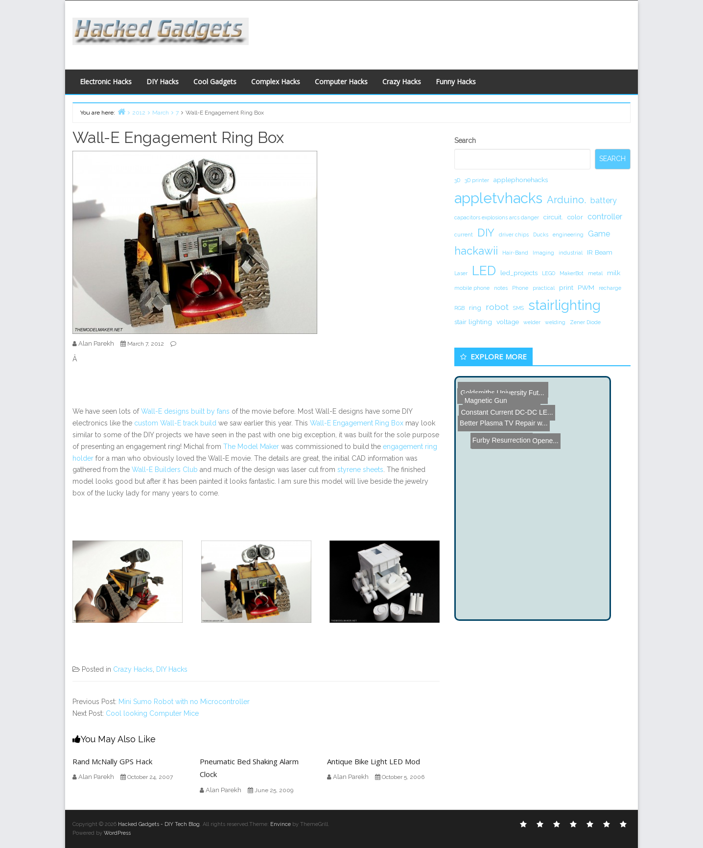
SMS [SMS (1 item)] (518, 308)
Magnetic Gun (479, 385)
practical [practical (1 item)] (544, 288)
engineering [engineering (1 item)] (568, 234)
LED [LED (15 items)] (484, 270)
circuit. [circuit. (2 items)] (553, 217)
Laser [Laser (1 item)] (461, 273)
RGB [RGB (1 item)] (459, 308)
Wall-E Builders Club (165, 469)
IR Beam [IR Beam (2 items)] (599, 252)
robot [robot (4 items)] (497, 307)
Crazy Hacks (401, 81)
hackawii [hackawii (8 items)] (476, 250)
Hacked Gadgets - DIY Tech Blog (159, 824)
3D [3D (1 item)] (457, 180)
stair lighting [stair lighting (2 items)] (473, 322)
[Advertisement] (447, 32)
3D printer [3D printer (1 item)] (477, 180)
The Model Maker (251, 446)
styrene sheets (360, 469)
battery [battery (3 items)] (603, 200)
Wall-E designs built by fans (185, 411)
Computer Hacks (341, 81)
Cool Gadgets (214, 81)
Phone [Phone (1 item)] (520, 288)
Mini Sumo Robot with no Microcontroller (184, 702)
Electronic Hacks (106, 81)
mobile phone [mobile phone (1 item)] (472, 288)
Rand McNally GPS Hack (112, 761)
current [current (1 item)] (463, 234)
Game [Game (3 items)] (599, 233)
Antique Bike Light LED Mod (373, 761)
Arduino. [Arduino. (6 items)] (566, 200)
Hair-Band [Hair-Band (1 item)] (515, 253)
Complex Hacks (275, 81)
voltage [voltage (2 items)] (507, 322)
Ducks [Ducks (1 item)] (540, 234)
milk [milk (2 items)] (613, 273)
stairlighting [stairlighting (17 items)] (564, 305)
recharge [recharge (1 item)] (610, 288)
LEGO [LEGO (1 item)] (548, 273)
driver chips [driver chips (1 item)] (514, 234)
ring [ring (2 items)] (475, 307)
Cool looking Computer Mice (152, 713)
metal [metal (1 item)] (595, 273)
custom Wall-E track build (175, 423)
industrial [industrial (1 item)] (571, 253)
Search (465, 140)
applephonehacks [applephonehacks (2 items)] (520, 180)
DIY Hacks (162, 81)
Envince (280, 824)
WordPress (117, 833)
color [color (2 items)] (575, 217)
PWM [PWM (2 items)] (586, 287)
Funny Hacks (456, 81)
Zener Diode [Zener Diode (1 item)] (585, 322)
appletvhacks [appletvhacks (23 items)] (498, 198)
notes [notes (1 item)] (501, 288)
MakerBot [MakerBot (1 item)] (572, 273)
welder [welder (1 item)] (531, 322)
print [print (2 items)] (566, 287)
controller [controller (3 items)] (604, 216)
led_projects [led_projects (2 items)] (519, 273)
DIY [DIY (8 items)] (485, 232)
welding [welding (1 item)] (555, 322)
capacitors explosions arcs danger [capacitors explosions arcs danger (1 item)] (496, 217)
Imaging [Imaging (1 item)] (543, 253)
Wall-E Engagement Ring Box (356, 423)
